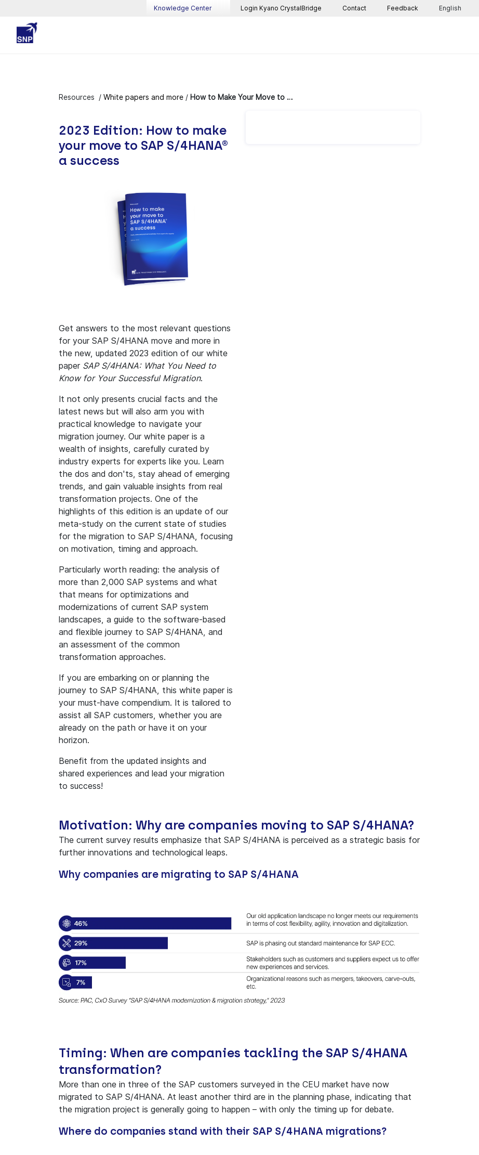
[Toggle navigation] (458, 35)
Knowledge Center (188, 8)
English (451, 8)
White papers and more (143, 97)
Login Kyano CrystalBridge (281, 8)
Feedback (402, 8)
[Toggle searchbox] (433, 35)
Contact (354, 8)
